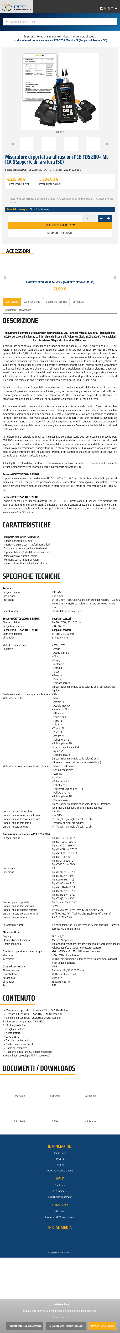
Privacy (60, 1159)
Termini (60, 1165)
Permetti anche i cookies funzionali (66, 1326)
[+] (108, 218)
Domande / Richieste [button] (60, 233)
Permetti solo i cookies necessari (25, 1326)
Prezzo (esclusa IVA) (18, 184)
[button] (13, 144)
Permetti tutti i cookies (102, 1326)
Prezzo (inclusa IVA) (50, 184)
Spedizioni (60, 1185)
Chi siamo (60, 1211)
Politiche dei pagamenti (60, 1197)
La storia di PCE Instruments (60, 1217)
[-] (101, 218)
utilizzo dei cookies (60, 1317)
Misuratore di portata (85, 36)
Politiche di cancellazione (60, 1171)
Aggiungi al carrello (60, 225)
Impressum (60, 1153)
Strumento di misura (58, 36)
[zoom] (60, 93)
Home (39, 36)
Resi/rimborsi (60, 1191)
